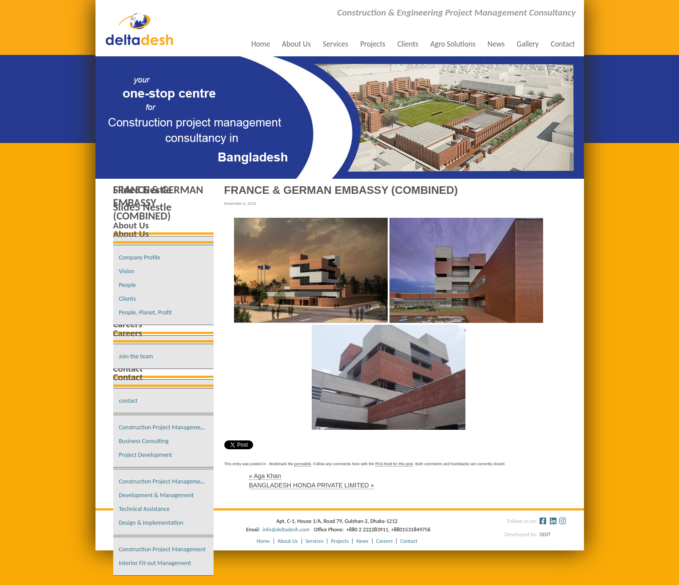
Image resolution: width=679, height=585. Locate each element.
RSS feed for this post (394, 464)
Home (260, 44)
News (496, 44)
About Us (296, 44)
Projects (372, 44)
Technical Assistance (144, 509)
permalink (302, 464)
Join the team (136, 356)
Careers (384, 541)
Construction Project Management (162, 549)
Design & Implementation (151, 522)
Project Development (145, 455)
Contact (563, 44)
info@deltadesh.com (286, 529)
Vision (127, 271)
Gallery (527, 44)
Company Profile (140, 257)
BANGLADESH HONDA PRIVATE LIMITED (311, 485)
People (127, 285)
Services (335, 44)
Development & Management (156, 495)
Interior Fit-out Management (155, 563)
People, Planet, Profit (145, 312)
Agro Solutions (453, 44)
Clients (407, 44)
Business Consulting (144, 441)
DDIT (542, 534)
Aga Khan (265, 475)
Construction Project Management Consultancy (178, 427)
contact (128, 400)
